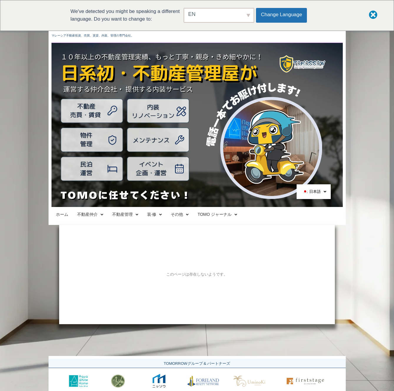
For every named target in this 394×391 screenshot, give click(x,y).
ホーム (70, 214)
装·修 (210, 214)
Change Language (282, 14)
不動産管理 (165, 214)
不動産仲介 (113, 214)
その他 (250, 214)
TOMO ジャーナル (305, 214)
